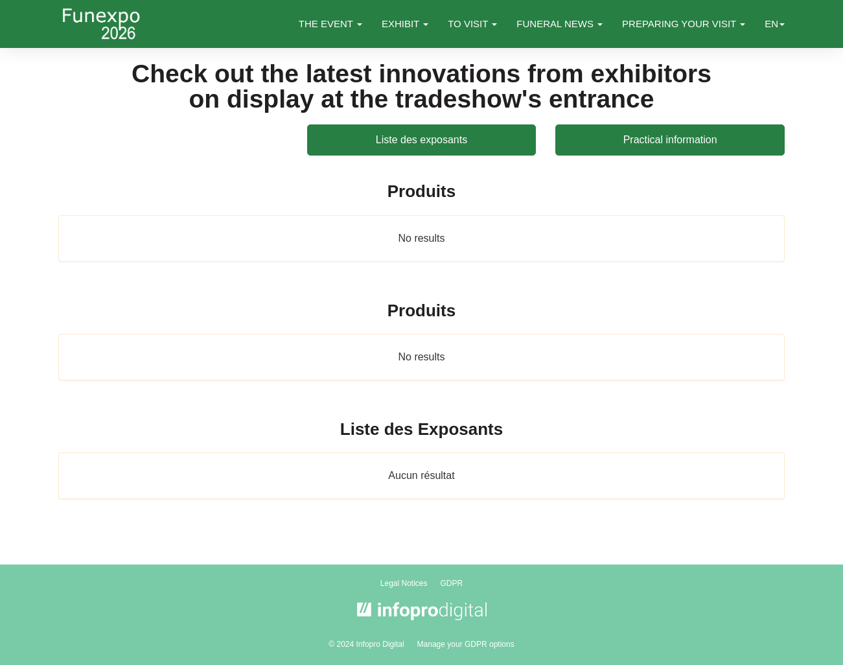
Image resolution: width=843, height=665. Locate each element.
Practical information (670, 139)
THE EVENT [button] (330, 23)
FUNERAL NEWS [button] (559, 23)
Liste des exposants (421, 139)
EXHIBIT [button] (405, 23)
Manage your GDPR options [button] (465, 644)
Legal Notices (404, 583)
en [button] (775, 23)
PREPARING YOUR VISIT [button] (683, 23)
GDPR (452, 583)
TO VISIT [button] (472, 23)
